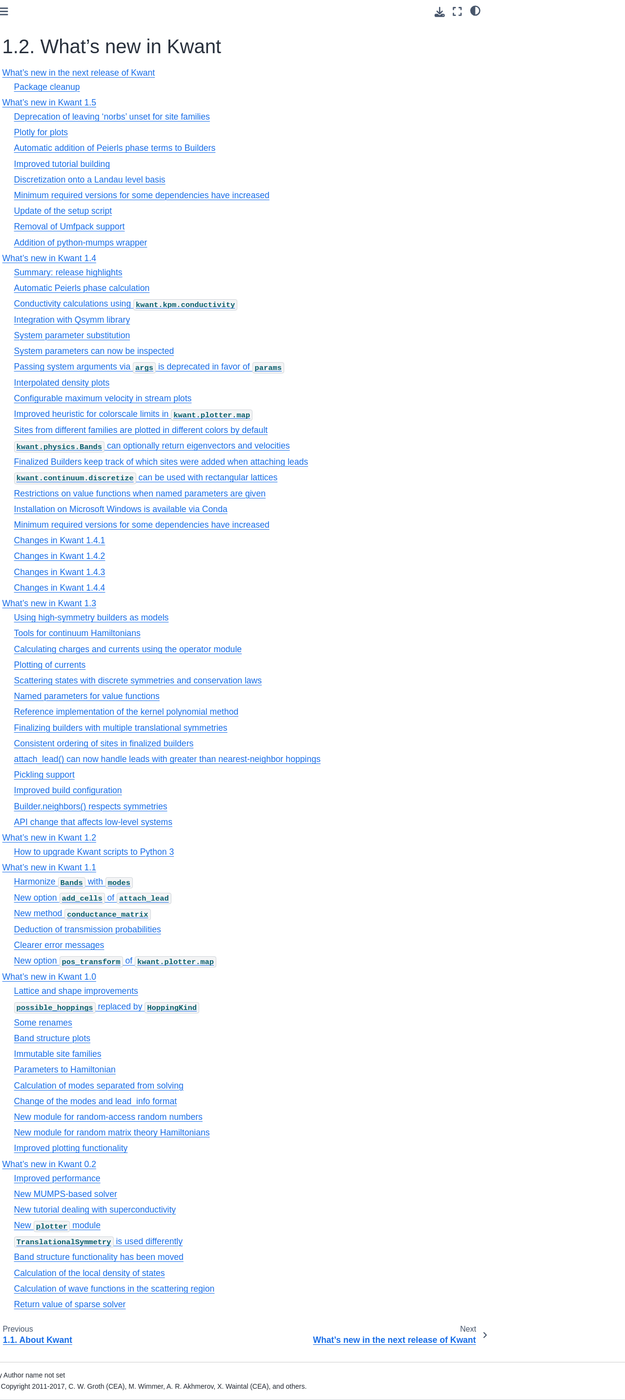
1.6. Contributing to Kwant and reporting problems (68, 315)
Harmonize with (211, 881)
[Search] (62, 44)
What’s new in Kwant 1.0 (66, 231)
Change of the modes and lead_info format (233, 1101)
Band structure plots (190, 1038)
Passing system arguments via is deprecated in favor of (287, 366)
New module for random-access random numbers (246, 1117)
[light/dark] (475, 10)
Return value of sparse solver (208, 1304)
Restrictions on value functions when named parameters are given (278, 493)
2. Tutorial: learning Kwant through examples (53, 358)
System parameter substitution (210, 335)
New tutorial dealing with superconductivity (233, 1210)
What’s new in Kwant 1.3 (66, 185)
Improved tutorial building (200, 164)
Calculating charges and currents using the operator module (266, 649)
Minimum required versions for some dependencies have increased (280, 195)
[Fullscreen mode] (457, 11)
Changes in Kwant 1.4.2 (198, 556)
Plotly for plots (179, 132)
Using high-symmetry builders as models (229, 617)
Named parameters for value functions (225, 696)
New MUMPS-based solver (203, 1194)
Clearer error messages (197, 945)
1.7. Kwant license (49, 336)
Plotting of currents (188, 665)
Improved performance (195, 1178)
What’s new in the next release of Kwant (63, 133)
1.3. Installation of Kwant (59, 263)
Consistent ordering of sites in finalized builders (242, 743)
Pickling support (182, 775)
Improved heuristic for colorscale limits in (271, 414)
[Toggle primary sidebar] (142, 11)
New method (220, 913)
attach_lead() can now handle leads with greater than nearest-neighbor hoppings (305, 759)
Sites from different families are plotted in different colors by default (279, 430)
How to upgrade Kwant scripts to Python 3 (232, 852)
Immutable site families (196, 1054)
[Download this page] (440, 12)
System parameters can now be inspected (232, 351)
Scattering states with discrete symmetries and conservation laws (276, 680)
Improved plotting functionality (209, 1148)
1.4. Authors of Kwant (54, 278)
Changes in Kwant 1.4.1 (198, 540)
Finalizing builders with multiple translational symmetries (259, 728)
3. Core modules (38, 379)
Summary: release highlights (206, 272)
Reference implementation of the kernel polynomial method (264, 712)
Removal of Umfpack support (207, 226)
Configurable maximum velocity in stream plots (241, 398)
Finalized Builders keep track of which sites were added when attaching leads (299, 462)
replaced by (244, 1006)
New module (195, 1225)
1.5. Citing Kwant (47, 293)
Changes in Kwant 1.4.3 (198, 572)
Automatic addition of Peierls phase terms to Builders (253, 148)
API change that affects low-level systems (231, 822)
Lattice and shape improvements (214, 991)
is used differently (236, 1241)
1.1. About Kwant (47, 84)
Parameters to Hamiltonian (203, 1069)
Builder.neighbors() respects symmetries (229, 806)
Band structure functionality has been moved (237, 1257)
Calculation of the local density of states (227, 1273)
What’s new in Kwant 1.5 (66, 154)
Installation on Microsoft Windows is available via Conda (259, 509)
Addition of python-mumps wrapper (219, 242)
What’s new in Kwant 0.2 (66, 247)
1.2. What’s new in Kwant (51, 106)
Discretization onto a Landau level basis (228, 180)
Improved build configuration (206, 790)
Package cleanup (185, 87)
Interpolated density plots (200, 383)
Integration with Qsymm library (210, 320)
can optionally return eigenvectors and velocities (290, 446)
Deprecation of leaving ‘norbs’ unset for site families (250, 117)
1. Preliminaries (38, 69)
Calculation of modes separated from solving (237, 1086)
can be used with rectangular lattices (284, 477)
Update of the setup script (201, 211)
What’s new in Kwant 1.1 (66, 216)
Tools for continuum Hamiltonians (215, 633)
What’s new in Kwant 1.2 (66, 201)
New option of (231, 898)
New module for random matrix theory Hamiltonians (250, 1132)
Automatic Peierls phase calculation (220, 288)
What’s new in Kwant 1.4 (66, 169)
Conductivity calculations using (264, 304)
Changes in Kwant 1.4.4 (198, 588)
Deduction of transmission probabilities (225, 929)
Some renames (181, 1023)
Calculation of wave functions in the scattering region (252, 1289)
